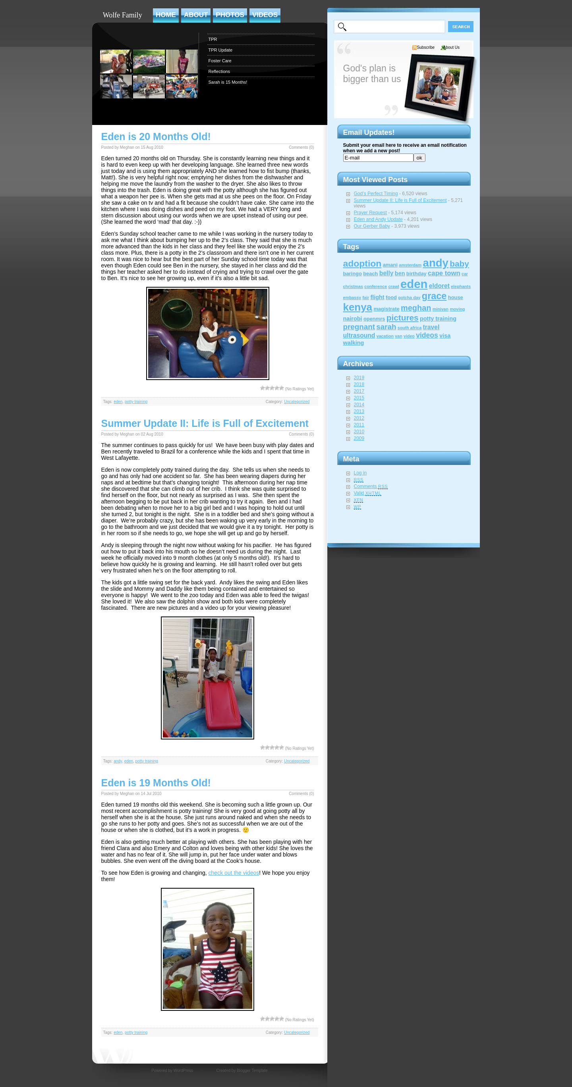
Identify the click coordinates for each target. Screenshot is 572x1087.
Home (166, 15)
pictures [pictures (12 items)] (402, 317)
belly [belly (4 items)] (386, 273)
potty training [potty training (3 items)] (438, 318)
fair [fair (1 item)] (365, 297)
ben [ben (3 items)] (400, 273)
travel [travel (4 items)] (431, 327)
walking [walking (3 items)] (353, 343)
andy (118, 761)
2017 (359, 391)
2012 (359, 418)
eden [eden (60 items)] (413, 283)
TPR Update (221, 50)
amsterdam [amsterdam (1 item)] (410, 265)
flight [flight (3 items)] (377, 297)
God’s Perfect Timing (376, 193)
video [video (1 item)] (409, 336)
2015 (359, 398)
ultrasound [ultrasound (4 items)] (359, 335)
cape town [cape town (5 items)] (444, 273)
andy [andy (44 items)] (435, 263)
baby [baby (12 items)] (459, 263)
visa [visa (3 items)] (444, 335)
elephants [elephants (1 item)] (461, 286)
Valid (368, 493)
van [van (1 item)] (398, 336)
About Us (451, 47)
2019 (359, 377)
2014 (359, 404)
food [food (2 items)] (391, 297)
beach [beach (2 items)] (370, 274)
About (196, 15)
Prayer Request (370, 212)
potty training (136, 401)
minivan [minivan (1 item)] (440, 309)
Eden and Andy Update (378, 219)
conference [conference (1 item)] (375, 286)
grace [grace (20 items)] (434, 296)
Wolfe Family (122, 15)
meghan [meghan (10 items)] (416, 307)
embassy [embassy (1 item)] (352, 297)
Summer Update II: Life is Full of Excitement (205, 423)
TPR (213, 39)
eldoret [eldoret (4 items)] (439, 285)
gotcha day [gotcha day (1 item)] (409, 297)
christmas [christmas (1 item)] (353, 286)
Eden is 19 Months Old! (156, 782)
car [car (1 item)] (465, 273)
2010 (359, 431)
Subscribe (426, 47)
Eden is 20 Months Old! (156, 136)
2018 (359, 384)
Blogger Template (252, 1070)
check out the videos (234, 873)
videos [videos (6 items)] (427, 335)
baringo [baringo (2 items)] (352, 274)
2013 (359, 411)
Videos (265, 15)
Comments (371, 486)
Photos (230, 15)
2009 (359, 438)
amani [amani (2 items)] (390, 265)
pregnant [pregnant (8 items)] (359, 327)
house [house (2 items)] (455, 297)
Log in (360, 473)
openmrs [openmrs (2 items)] (374, 319)
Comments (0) (301, 147)
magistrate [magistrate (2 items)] (386, 309)
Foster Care (220, 60)
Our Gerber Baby (372, 226)
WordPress (183, 1070)
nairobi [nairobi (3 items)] (352, 318)
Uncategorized (296, 401)
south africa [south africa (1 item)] (409, 327)
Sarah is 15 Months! (228, 82)
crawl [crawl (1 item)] (393, 286)
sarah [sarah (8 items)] (386, 327)
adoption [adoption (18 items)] (362, 263)
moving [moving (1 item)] (457, 309)
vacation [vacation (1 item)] (385, 336)
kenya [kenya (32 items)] (358, 307)
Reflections (219, 71)
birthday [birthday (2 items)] (416, 274)
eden (118, 401)
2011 (359, 425)
